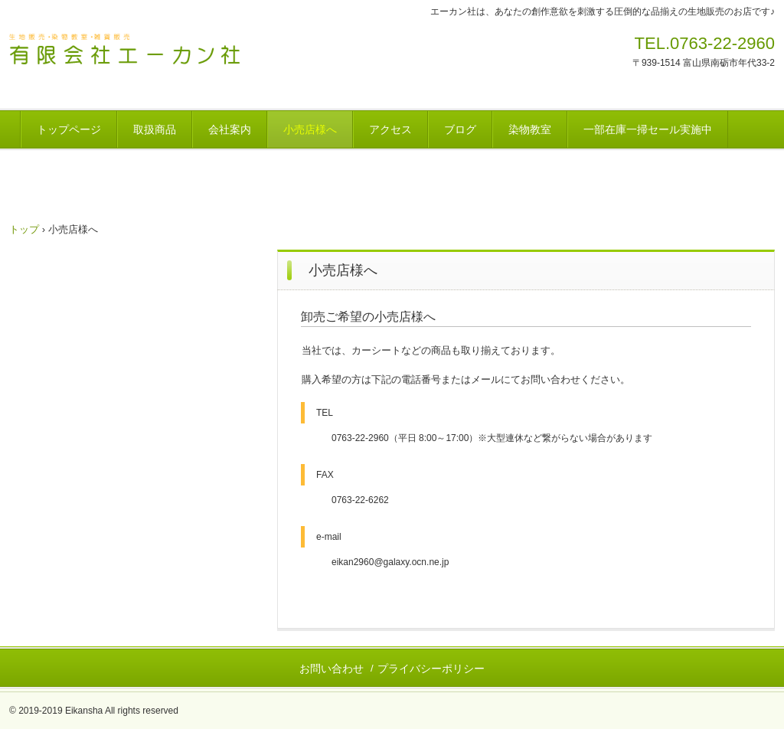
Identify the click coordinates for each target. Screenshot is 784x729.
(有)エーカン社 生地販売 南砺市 (158, 52)
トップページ (69, 129)
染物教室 (529, 129)
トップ (24, 229)
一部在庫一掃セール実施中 (647, 129)
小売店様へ (310, 129)
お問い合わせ (331, 668)
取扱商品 (154, 129)
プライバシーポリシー (431, 668)
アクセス (390, 129)
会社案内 (229, 129)
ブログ (460, 129)
